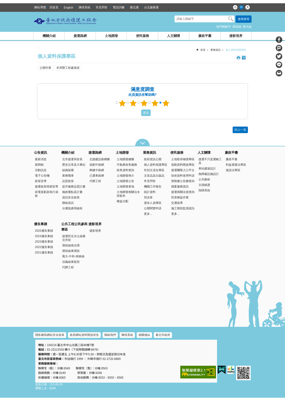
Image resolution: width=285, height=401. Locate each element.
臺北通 (134, 7)
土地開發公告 (125, 181)
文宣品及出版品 (154, 175)
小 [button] (235, 7)
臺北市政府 (163, 334)
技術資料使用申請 (182, 175)
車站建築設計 (207, 168)
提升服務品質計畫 (73, 186)
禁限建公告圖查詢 (182, 181)
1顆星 (122, 103)
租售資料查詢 (125, 170)
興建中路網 (96, 170)
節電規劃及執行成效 (46, 193)
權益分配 (122, 201)
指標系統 (204, 190)
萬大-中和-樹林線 (73, 256)
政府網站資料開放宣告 (84, 334)
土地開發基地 (125, 186)
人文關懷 (173, 36)
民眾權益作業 (180, 197)
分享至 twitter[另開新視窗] (279, 56)
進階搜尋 (243, 19)
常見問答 (101, 7)
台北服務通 (151, 7)
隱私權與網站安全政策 (49, 334)
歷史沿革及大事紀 (73, 164)
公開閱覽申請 (152, 208)
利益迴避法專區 (236, 164)
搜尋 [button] (231, 19)
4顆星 (155, 103)
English (68, 7)
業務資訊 (215, 49)
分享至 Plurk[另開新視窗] (279, 48)
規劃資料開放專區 (182, 164)
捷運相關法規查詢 (182, 191)
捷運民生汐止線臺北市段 (73, 238)
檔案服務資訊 (180, 186)
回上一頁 (240, 129)
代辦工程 (95, 181)
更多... (148, 213)
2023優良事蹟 (44, 241)
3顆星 (144, 103)
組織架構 (68, 170)
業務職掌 (68, 175)
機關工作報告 (152, 186)
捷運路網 (80, 36)
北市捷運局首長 (72, 159)
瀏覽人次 (41, 388)
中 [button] (241, 7)
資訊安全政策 (71, 197)
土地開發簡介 (125, 175)
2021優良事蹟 (44, 252)
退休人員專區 (152, 202)
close (142, 142)
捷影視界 (235, 36)
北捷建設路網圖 (99, 159)
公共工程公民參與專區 (74, 226)
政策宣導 (41, 181)
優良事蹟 (40, 224)
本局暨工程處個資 (68, 67)
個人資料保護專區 (236, 49)
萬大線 (247, 26)
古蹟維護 (204, 184)
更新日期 (41, 384)
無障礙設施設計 (208, 173)
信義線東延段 (71, 261)
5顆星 (165, 103)
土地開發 (111, 36)
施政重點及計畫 (72, 191)
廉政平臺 (204, 36)
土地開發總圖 (125, 159)
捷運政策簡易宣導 (46, 186)
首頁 (202, 49)
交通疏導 (177, 202)
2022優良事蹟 (44, 247)
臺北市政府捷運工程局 (65, 21)
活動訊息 (41, 170)
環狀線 (236, 26)
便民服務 (142, 36)
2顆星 (133, 103)
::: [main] (38, 47)
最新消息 (41, 159)
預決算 (148, 197)
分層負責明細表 (72, 208)
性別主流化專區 (154, 170)
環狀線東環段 (71, 250)
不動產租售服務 (127, 164)
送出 (137, 112)
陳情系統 (84, 7)
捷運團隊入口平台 (182, 170)
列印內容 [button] (238, 57)
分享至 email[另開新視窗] (279, 73)
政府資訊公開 (152, 159)
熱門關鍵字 (223, 26)
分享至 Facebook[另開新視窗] (279, 39)
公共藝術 (204, 179)
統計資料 (150, 191)
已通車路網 (96, 175)
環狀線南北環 (71, 245)
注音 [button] (243, 57)
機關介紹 (49, 36)
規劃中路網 (96, 164)
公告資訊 (40, 152)
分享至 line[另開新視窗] (279, 64)
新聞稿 (39, 164)
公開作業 (45, 67)
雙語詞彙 (119, 7)
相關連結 (144, 334)
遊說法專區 (233, 170)
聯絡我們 (110, 334)
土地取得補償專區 (182, 159)
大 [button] (247, 7)
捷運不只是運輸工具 (210, 161)
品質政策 (68, 181)
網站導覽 (40, 7)
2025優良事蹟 (44, 230)
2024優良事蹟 (44, 236)
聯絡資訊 (68, 202)
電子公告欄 (42, 175)
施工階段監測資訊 (182, 208)
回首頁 (54, 7)
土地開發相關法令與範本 (128, 193)
